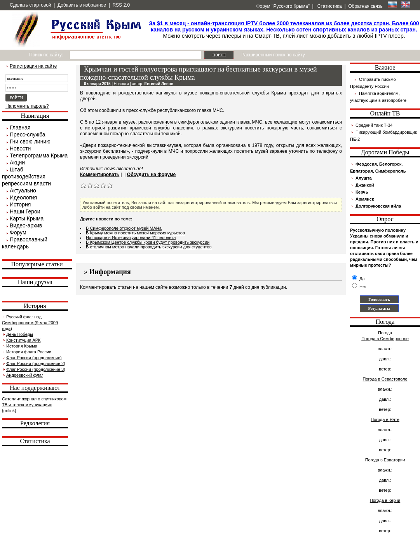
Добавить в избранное (82, 5)
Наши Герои (25, 211)
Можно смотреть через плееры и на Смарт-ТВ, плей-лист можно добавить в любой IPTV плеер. (284, 29)
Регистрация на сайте (33, 66)
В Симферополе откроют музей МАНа (124, 228)
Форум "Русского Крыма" (282, 6)
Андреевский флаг (24, 375)
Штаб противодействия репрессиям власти (26, 176)
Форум (18, 232)
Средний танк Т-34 (374, 125)
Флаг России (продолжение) (34, 357)
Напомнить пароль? (27, 106)
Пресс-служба (27, 134)
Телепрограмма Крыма (39, 155)
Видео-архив (26, 225)
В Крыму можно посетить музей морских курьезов (135, 233)
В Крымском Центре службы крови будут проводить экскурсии (147, 242)
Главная (20, 127)
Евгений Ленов (158, 84)
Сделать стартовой (30, 5)
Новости (20, 148)
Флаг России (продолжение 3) (35, 369)
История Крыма (21, 346)
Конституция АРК (23, 340)
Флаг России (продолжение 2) (35, 363)
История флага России (28, 351)
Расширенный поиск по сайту (273, 55)
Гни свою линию (30, 141)
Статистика (329, 6)
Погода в (385, 338)
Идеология (23, 197)
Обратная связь (365, 6)
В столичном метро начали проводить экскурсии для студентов (149, 247)
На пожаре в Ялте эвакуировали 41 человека (131, 237)
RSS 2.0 (121, 5)
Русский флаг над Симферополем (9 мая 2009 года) (30, 322)
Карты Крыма (27, 218)
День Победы (19, 334)
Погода (385, 332)
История (20, 204)
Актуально (23, 190)
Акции (17, 162)
